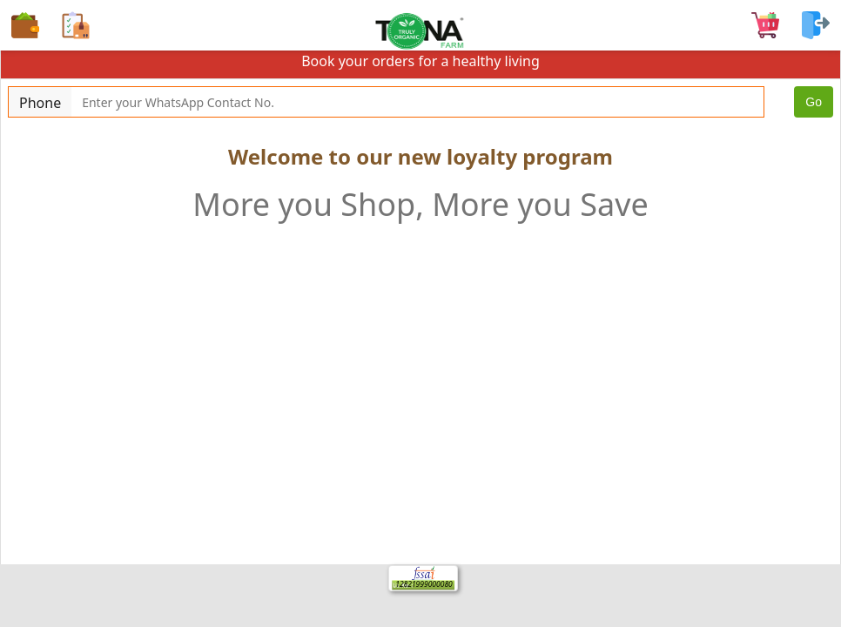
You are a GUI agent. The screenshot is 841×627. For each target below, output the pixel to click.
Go (813, 102)
